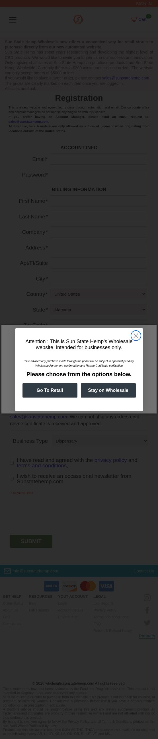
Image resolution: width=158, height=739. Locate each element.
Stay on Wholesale (108, 390)
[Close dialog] (136, 336)
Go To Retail (49, 390)
